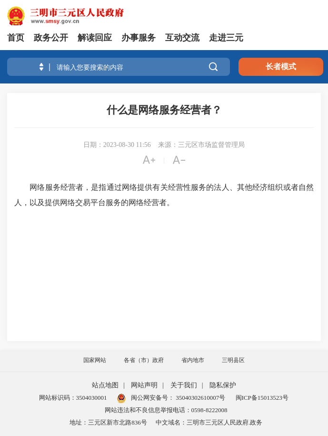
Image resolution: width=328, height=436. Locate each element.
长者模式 (281, 66)
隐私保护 (222, 385)
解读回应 (95, 37)
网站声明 (144, 385)
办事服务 (138, 37)
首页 (15, 37)
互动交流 (182, 37)
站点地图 (105, 385)
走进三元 (226, 37)
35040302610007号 (199, 397)
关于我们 (183, 385)
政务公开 (51, 37)
